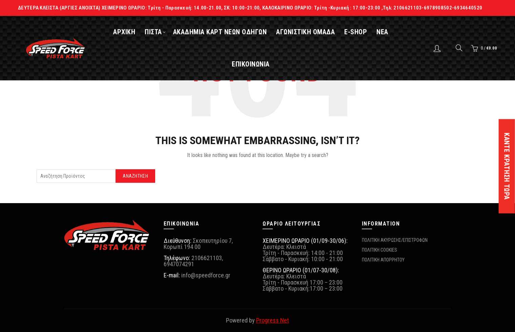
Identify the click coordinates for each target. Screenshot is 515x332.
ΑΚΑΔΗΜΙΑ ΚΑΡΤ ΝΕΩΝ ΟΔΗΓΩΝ (225, 32)
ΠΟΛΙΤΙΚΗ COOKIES (379, 250)
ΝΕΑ (388, 32)
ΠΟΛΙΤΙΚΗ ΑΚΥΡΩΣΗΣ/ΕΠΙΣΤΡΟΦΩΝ (395, 240)
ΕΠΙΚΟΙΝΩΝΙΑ (256, 64)
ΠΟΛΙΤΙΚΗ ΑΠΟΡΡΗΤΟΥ (383, 259)
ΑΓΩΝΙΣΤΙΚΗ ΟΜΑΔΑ (311, 32)
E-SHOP (361, 32)
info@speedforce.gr (205, 275)
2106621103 (206, 257)
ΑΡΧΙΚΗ (130, 32)
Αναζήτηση (135, 176)
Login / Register (438, 48)
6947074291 (179, 264)
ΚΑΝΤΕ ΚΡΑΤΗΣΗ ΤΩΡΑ (507, 166)
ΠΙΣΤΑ (158, 32)
